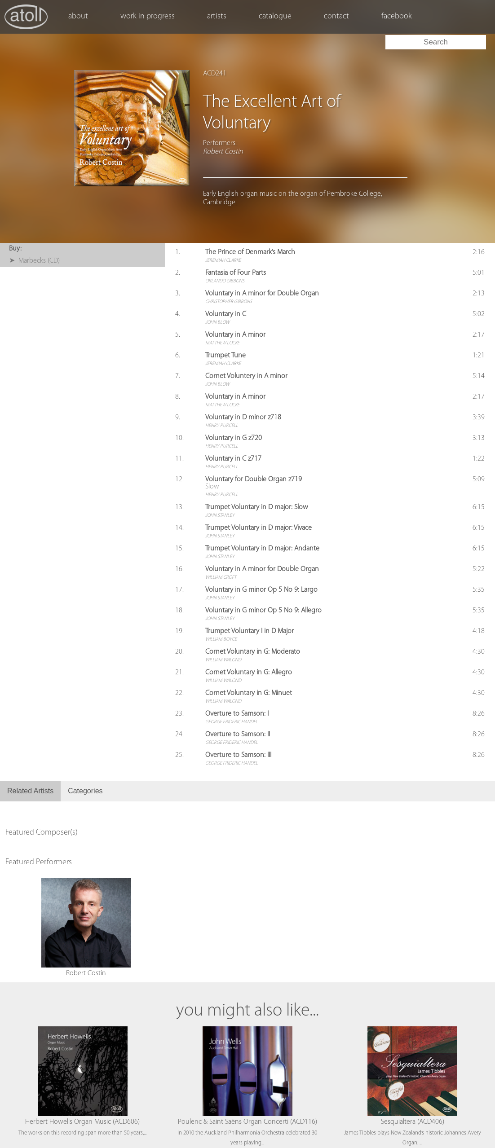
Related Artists (30, 791)
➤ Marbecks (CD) (34, 260)
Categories (85, 791)
